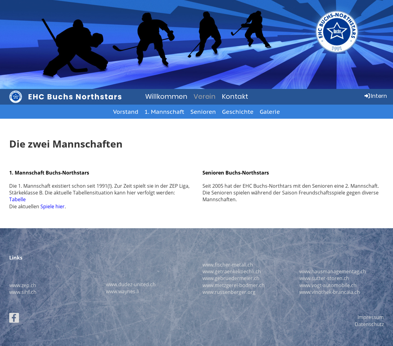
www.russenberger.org (228, 292)
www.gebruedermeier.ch (230, 278)
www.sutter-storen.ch (324, 278)
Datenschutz (369, 324)
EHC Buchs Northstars (75, 97)
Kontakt (235, 96)
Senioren (203, 111)
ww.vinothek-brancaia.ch (331, 292)
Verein (205, 96)
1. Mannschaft (164, 111)
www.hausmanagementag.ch (332, 271)
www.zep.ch (22, 285)
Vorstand (125, 111)
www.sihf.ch (22, 292)
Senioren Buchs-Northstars (235, 172)
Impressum (370, 317)
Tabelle (17, 199)
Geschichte (238, 111)
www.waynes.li (122, 291)
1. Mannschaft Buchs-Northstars (49, 172)
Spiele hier (52, 206)
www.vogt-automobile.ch (328, 285)
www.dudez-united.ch (131, 284)
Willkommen (166, 96)
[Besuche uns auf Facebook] (14, 318)
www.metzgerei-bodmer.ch (233, 285)
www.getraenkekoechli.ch (231, 271)
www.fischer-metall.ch (227, 264)
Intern (375, 96)
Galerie (270, 111)
